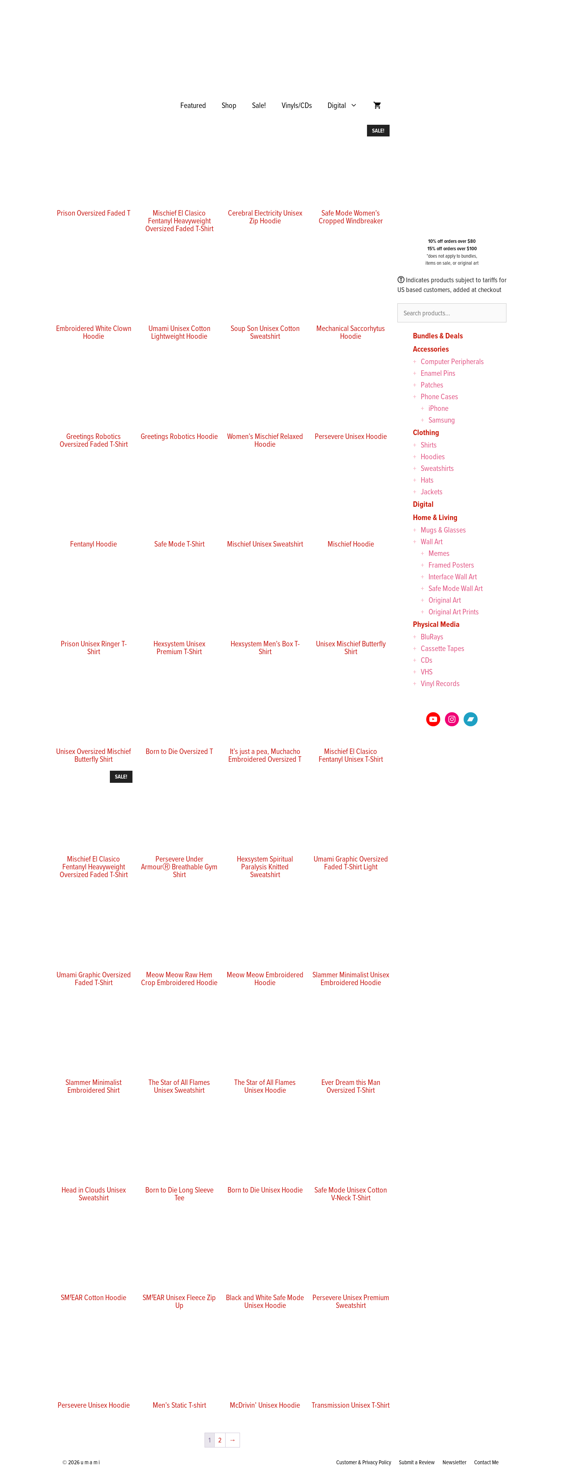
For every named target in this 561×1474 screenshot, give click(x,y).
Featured (193, 105)
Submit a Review (417, 1462)
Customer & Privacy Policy (363, 1462)
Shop (229, 105)
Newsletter (454, 1462)
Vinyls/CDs (297, 105)
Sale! (259, 105)
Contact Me (486, 1462)
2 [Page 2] (220, 1440)
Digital (346, 105)
